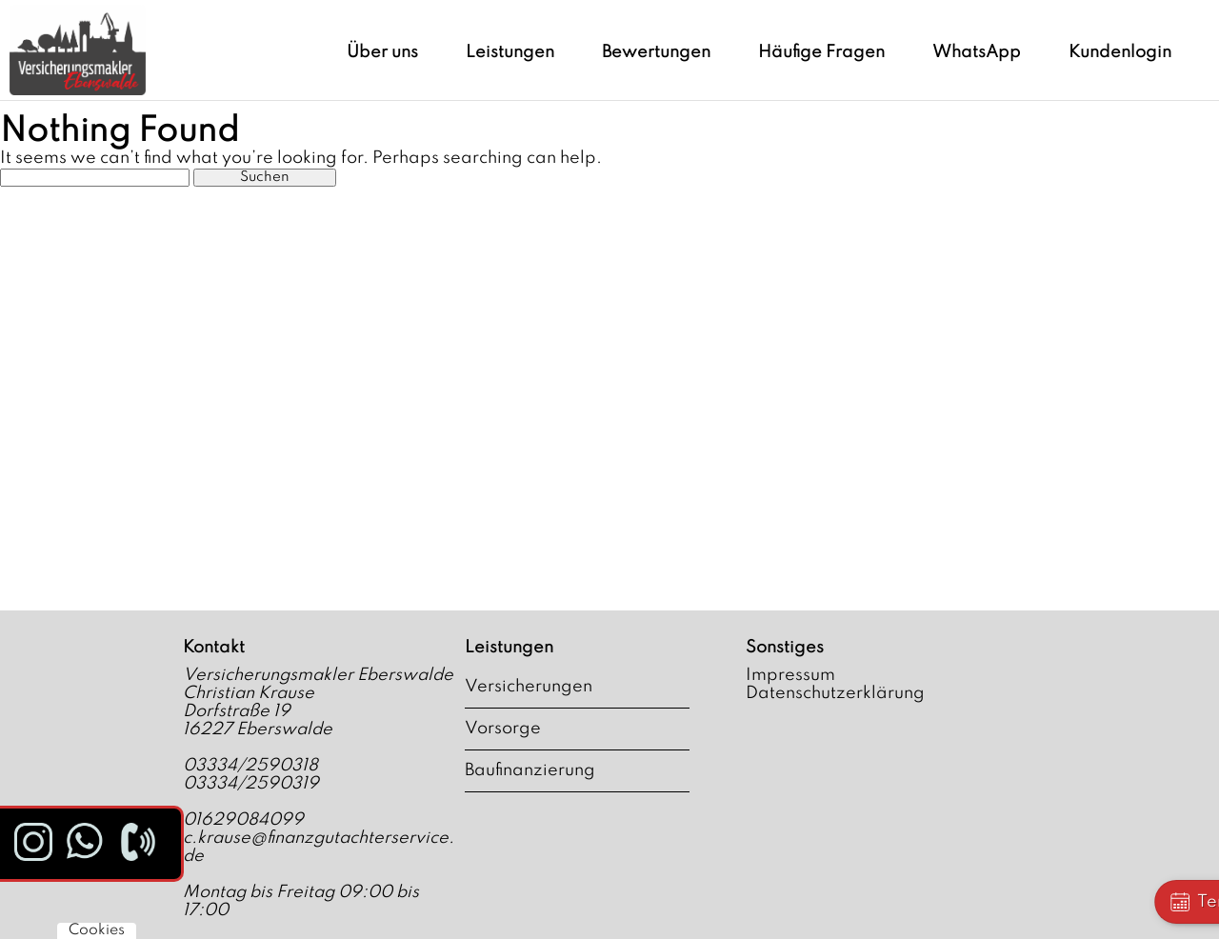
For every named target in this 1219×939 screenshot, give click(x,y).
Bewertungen (656, 52)
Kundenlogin (1120, 52)
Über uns (382, 52)
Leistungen (510, 52)
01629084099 (243, 820)
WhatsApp (976, 52)
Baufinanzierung (530, 770)
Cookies (97, 930)
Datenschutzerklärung (835, 693)
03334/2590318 (250, 765)
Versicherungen (528, 686)
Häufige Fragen (821, 52)
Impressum (790, 675)
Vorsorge (503, 728)
